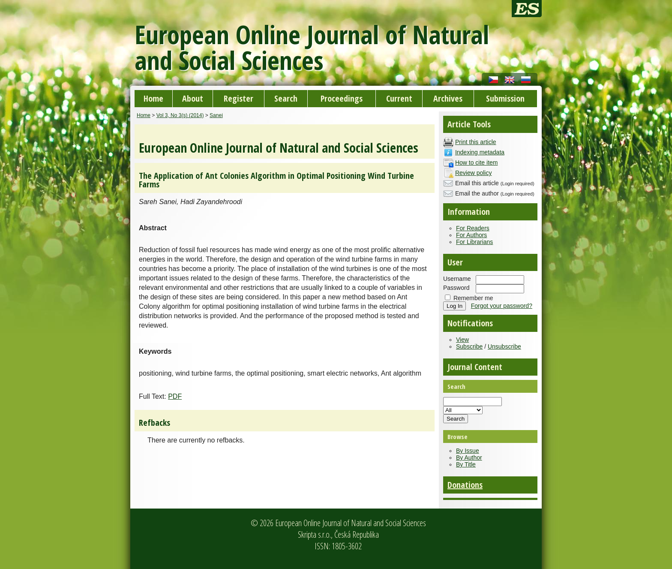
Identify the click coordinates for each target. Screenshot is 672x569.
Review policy (473, 172)
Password (456, 287)
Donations (465, 485)
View (462, 339)
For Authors (471, 235)
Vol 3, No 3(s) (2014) (180, 115)
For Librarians (474, 241)
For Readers (472, 228)
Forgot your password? (501, 305)
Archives (447, 98)
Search (285, 98)
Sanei (216, 115)
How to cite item (476, 162)
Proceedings (342, 98)
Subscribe (469, 346)
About (192, 98)
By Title (466, 464)
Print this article (475, 141)
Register (238, 98)
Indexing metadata (479, 152)
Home (153, 98)
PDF (175, 396)
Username (457, 278)
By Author (469, 457)
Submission (505, 98)
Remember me (473, 298)
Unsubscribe (504, 346)
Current (399, 98)
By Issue (467, 450)
